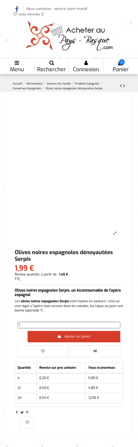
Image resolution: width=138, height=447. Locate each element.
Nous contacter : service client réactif (56, 8)
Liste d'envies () (28, 14)
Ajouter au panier (74, 336)
